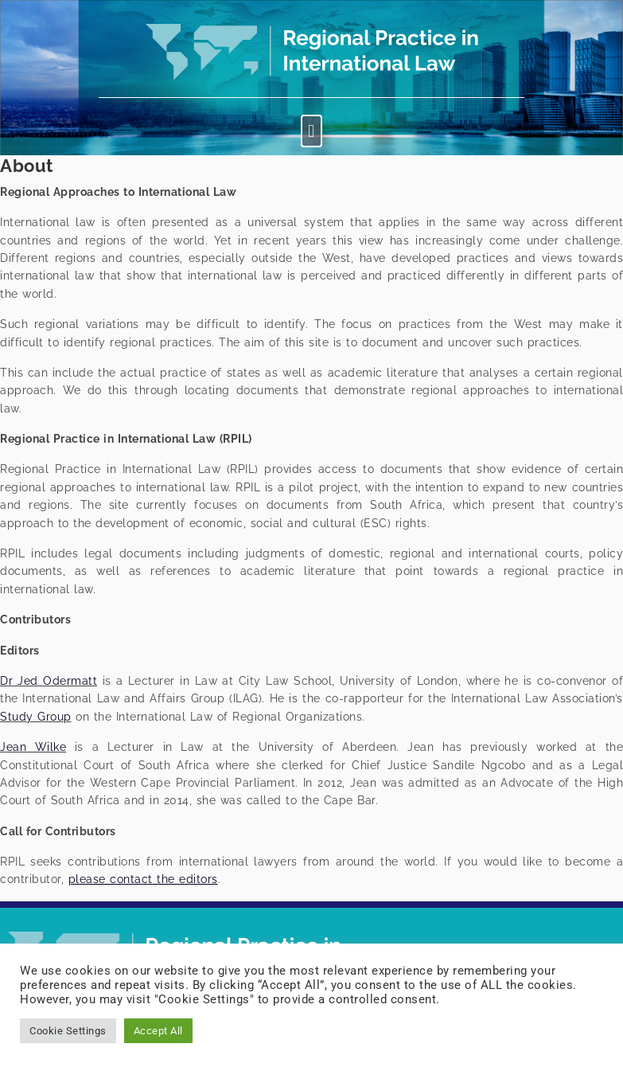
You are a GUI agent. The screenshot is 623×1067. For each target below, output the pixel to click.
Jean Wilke (33, 747)
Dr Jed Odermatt (48, 680)
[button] (312, 131)
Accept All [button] (158, 1031)
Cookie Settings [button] (68, 1031)
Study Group (36, 716)
